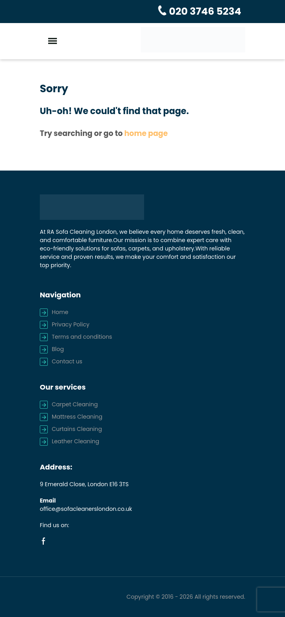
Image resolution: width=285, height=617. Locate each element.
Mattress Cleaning (77, 417)
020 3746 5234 (204, 11)
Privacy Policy (71, 324)
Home (60, 312)
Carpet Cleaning (75, 404)
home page (146, 133)
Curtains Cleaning (77, 429)
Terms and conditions (82, 337)
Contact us (67, 361)
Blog (58, 349)
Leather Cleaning (75, 441)
